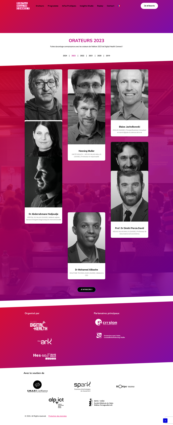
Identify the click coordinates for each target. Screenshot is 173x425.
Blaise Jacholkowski (129, 126)
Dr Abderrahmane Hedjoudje (43, 269)
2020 (99, 56)
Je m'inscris (149, 6)
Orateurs (40, 6)
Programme (53, 6)
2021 (91, 56)
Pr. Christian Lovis (43, 126)
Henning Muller (86, 199)
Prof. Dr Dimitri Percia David (129, 269)
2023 (74, 56)
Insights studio (86, 6)
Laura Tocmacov (43, 199)
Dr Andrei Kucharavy (86, 126)
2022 (82, 56)
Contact (110, 6)
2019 (108, 56)
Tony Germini (129, 199)
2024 (65, 56)
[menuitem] (119, 6)
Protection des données (57, 419)
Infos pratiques (69, 6)
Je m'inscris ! (86, 292)
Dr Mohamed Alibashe (86, 272)
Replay (100, 6)
